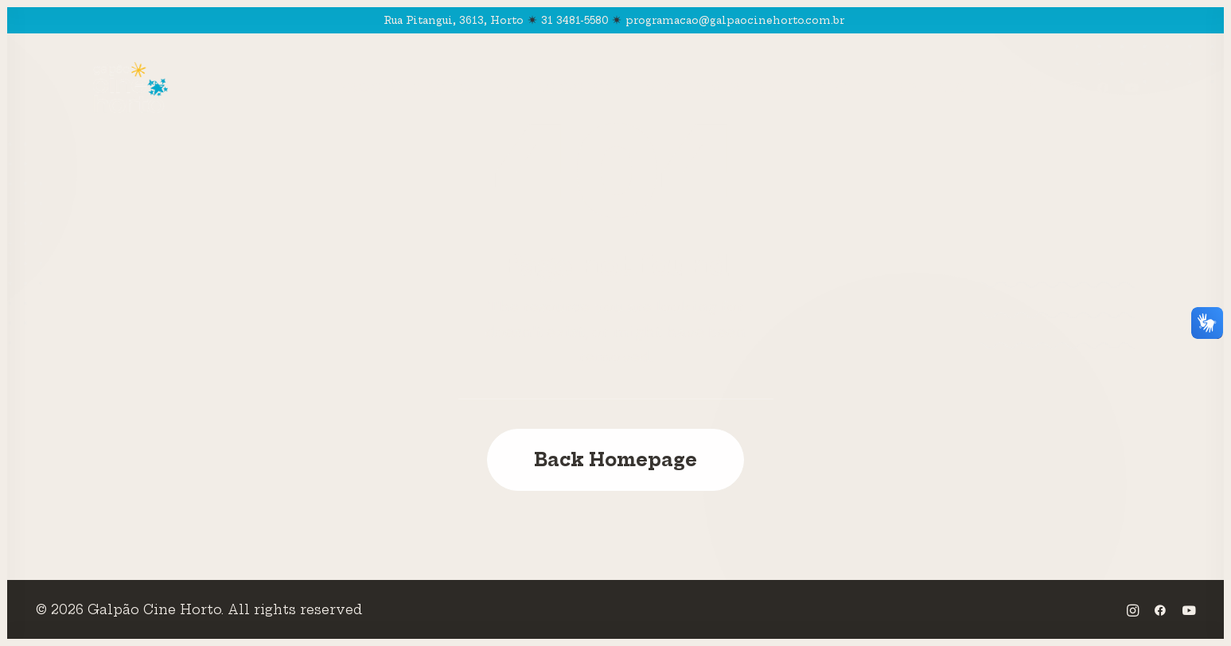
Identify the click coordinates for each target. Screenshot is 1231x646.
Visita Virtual (717, 87)
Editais (930, 87)
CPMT (841, 87)
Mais (1015, 87)
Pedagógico (559, 87)
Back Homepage (615, 460)
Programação (404, 87)
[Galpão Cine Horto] (131, 87)
